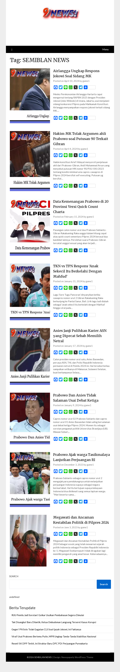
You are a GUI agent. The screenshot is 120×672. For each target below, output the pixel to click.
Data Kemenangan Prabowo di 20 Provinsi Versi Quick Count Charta (79, 206)
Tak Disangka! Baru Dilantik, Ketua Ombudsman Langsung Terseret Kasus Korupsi (54, 632)
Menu (105, 49)
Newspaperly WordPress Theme (77, 667)
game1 (86, 80)
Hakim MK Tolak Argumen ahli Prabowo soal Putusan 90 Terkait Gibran (81, 138)
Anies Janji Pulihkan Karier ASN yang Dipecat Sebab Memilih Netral (80, 335)
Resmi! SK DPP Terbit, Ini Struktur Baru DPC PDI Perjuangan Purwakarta (50, 653)
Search (13, 586)
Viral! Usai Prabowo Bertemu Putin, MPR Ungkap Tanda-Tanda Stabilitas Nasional (54, 646)
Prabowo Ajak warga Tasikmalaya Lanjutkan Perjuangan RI (74, 459)
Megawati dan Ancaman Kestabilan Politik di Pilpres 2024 (77, 527)
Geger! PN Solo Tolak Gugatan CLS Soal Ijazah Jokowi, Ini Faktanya (46, 639)
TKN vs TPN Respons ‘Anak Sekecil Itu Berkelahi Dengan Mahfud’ (78, 271)
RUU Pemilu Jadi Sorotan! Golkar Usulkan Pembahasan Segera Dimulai (48, 625)
